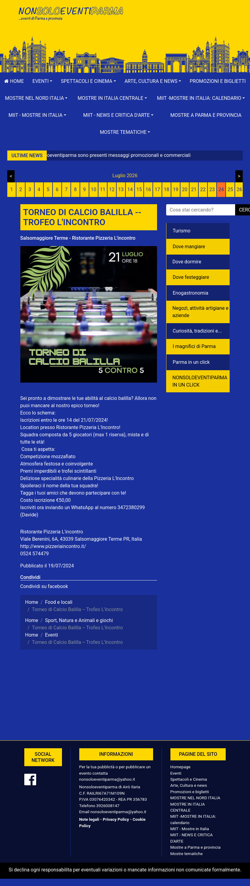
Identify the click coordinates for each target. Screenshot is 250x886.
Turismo (181, 231)
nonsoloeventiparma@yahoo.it (107, 779)
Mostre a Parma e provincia (205, 115)
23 (212, 189)
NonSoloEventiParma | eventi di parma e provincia (70, 17)
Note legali (89, 819)
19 (175, 189)
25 (230, 189)
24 (221, 189)
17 (157, 189)
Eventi (176, 773)
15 (139, 189)
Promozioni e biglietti (189, 791)
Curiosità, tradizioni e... (197, 331)
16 (148, 189)
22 (203, 189)
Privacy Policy (116, 819)
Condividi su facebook (44, 586)
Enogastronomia (190, 293)
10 (93, 189)
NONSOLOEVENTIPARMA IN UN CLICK (200, 381)
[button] (42, 81)
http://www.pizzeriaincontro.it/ (53, 546)
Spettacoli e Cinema (188, 779)
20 (184, 189)
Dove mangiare (189, 246)
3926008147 (107, 805)
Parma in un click (191, 362)
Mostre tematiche (186, 853)
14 (130, 189)
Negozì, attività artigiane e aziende (201, 311)
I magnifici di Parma (194, 346)
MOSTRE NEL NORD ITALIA (195, 797)
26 (239, 189)
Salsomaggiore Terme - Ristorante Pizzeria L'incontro (77, 238)
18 (166, 189)
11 (102, 189)
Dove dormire (187, 262)
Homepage (180, 766)
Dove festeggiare (191, 277)
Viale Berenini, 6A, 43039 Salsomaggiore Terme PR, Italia (81, 539)
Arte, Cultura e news (188, 785)
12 (112, 189)
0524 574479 (34, 553)
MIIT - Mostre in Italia (189, 828)
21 (194, 189)
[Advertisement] (180, 24)
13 (121, 189)
